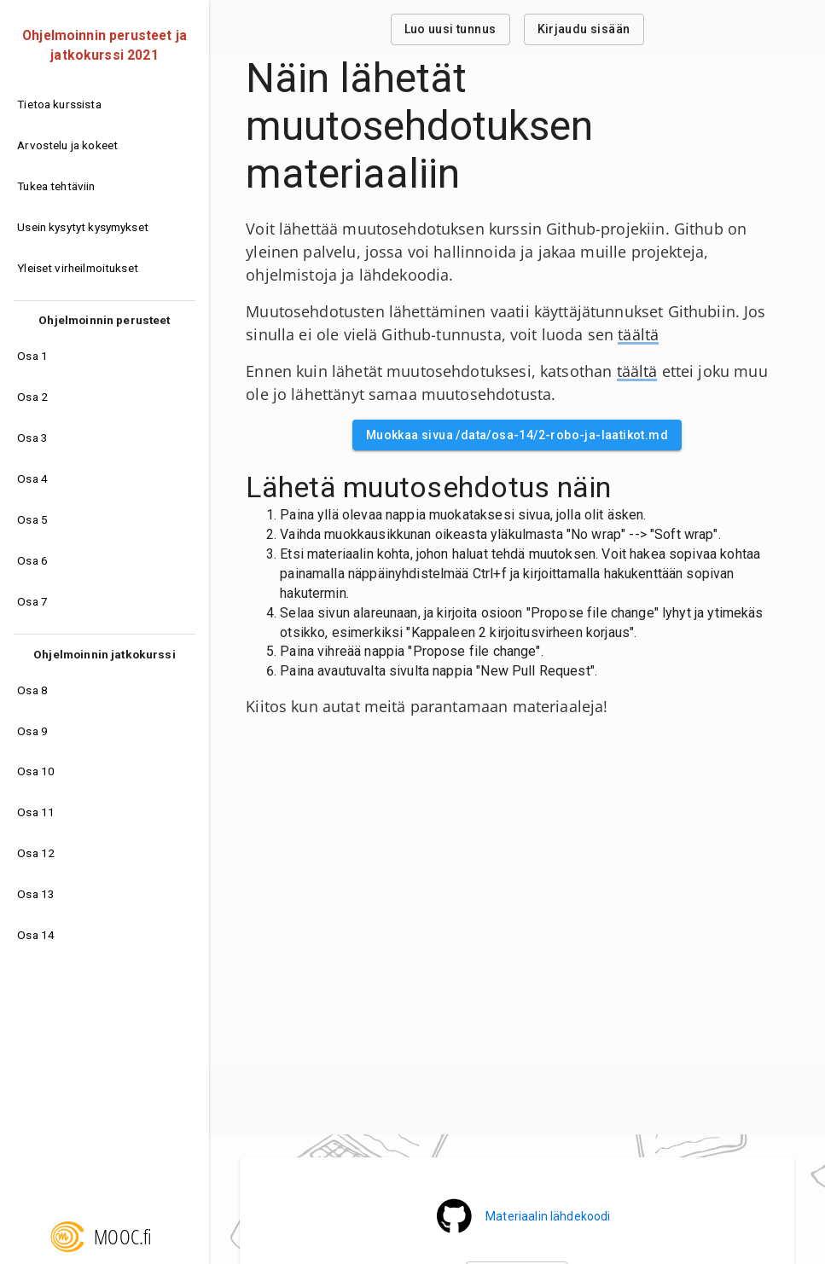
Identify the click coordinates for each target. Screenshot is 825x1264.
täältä (638, 334)
